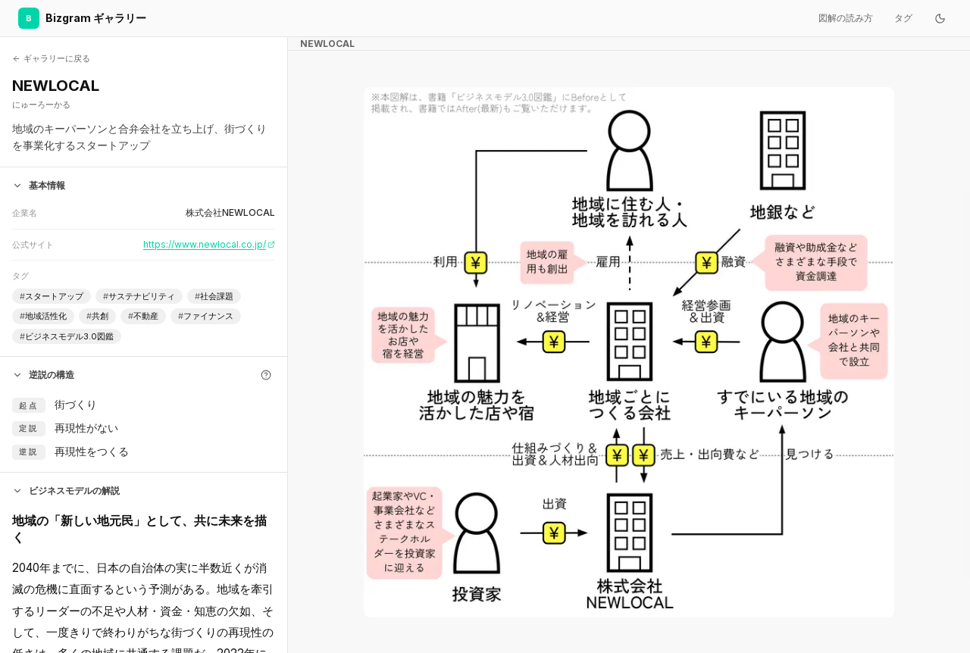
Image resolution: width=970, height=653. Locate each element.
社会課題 (214, 296)
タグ (903, 17)
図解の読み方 (845, 17)
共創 (97, 316)
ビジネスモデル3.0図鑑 (67, 336)
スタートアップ (51, 296)
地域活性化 (43, 316)
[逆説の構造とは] (266, 375)
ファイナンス (205, 316)
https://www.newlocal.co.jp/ (209, 244)
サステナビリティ (139, 296)
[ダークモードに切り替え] (940, 18)
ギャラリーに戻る (51, 58)
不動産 (143, 316)
